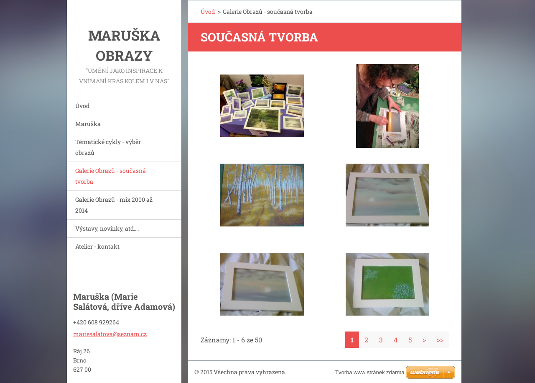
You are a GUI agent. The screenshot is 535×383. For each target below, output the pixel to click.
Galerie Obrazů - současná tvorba (110, 176)
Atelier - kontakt (97, 246)
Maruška (88, 124)
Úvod (82, 106)
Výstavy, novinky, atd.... (107, 228)
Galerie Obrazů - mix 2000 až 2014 (114, 204)
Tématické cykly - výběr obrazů (108, 147)
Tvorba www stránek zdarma (369, 372)
